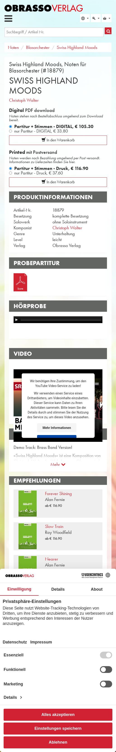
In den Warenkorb (58, 140)
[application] (58, 319)
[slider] (61, 320)
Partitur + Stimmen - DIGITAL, (53, 126)
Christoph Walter (24, 100)
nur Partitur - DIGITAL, (41, 131)
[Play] (16, 320)
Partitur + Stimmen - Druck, (51, 168)
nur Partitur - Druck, (38, 173)
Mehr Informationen (57, 427)
